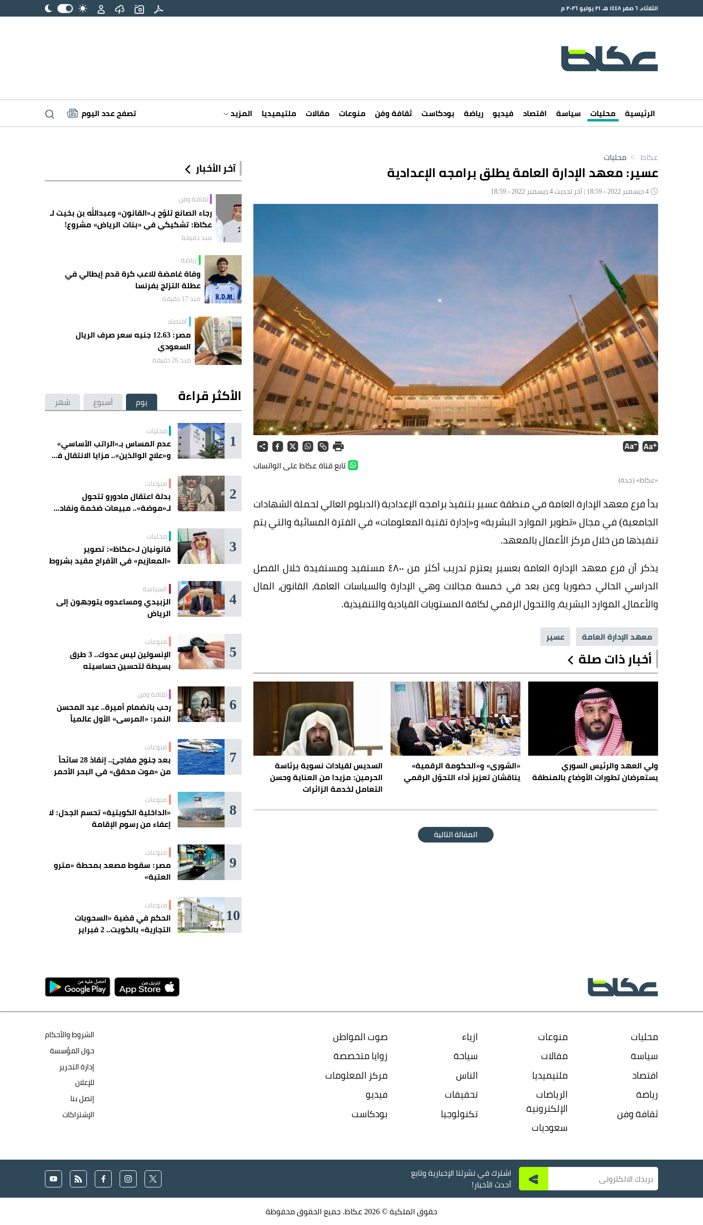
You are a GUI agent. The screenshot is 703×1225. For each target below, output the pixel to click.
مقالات (318, 113)
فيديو (503, 113)
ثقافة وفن (393, 113)
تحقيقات (461, 1094)
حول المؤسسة (72, 1051)
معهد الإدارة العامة (617, 636)
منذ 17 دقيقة (181, 298)
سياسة (568, 113)
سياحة (466, 1055)
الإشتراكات (78, 1114)
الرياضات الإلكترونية (547, 1101)
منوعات (352, 113)
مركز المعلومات (356, 1075)
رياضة (473, 113)
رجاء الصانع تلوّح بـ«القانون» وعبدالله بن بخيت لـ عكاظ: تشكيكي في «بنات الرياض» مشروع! (131, 218)
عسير (555, 636)
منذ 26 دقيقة (171, 360)
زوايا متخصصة (360, 1055)
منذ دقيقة (197, 237)
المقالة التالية (455, 834)
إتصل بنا (82, 1098)
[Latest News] (101, 113)
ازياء (470, 1036)
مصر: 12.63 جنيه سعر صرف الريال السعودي (133, 340)
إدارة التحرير (76, 1067)
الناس (467, 1075)
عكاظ (642, 157)
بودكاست (438, 113)
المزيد (238, 113)
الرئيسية (640, 113)
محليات (603, 113)
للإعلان (84, 1082)
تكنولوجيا (459, 1114)
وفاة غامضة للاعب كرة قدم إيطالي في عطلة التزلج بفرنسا (133, 279)
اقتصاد (535, 113)
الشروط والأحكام (69, 1034)
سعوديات (550, 1127)
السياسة (155, 589)
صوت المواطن (360, 1036)
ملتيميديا (279, 113)
